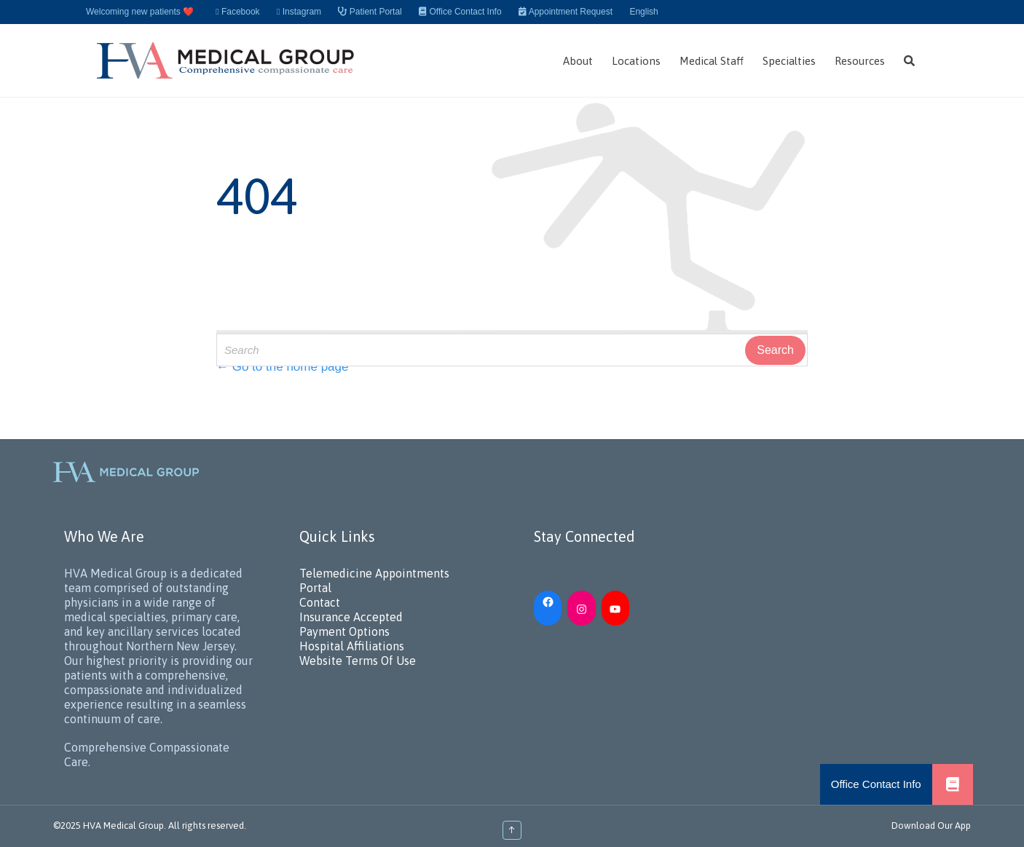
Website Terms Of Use (357, 660)
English (643, 12)
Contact (319, 602)
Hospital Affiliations (351, 646)
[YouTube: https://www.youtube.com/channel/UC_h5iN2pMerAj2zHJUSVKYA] (615, 608)
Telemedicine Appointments (374, 573)
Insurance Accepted (351, 616)
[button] (952, 784)
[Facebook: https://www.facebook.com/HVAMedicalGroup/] (548, 601)
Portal (315, 587)
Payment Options (344, 631)
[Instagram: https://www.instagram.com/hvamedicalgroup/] (581, 608)
